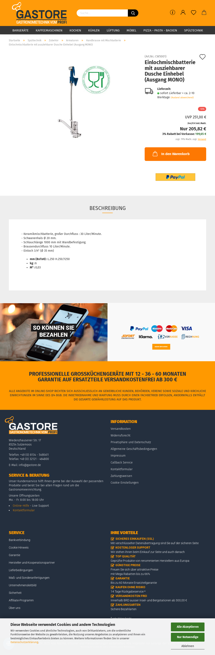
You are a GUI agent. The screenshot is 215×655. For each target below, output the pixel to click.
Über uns (14, 608)
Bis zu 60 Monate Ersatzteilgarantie (134, 582)
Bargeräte (20, 30)
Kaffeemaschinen (49, 30)
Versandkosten (121, 429)
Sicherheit (15, 592)
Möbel (131, 30)
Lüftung (113, 30)
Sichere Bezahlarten (123, 609)
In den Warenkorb (171, 153)
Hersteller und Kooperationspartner (32, 562)
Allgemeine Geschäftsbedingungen (134, 449)
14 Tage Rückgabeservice (127, 591)
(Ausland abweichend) (182, 97)
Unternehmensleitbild (22, 585)
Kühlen (94, 30)
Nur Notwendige (187, 637)
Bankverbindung (19, 540)
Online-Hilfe (21, 505)
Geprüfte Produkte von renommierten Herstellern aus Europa (150, 560)
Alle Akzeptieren (188, 627)
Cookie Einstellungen (125, 482)
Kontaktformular (24, 510)
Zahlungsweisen (121, 476)
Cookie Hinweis (19, 547)
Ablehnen (187, 646)
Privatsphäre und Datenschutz (131, 442)
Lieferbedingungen (21, 570)
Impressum (118, 455)
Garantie (14, 555)
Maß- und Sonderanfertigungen (29, 577)
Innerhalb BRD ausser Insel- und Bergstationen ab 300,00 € (149, 600)
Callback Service (122, 462)
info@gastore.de (30, 465)
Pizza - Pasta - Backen (160, 30)
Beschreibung (107, 208)
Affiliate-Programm (21, 600)
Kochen (75, 30)
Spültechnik (193, 30)
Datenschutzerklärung (24, 642)
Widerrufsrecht (120, 435)
